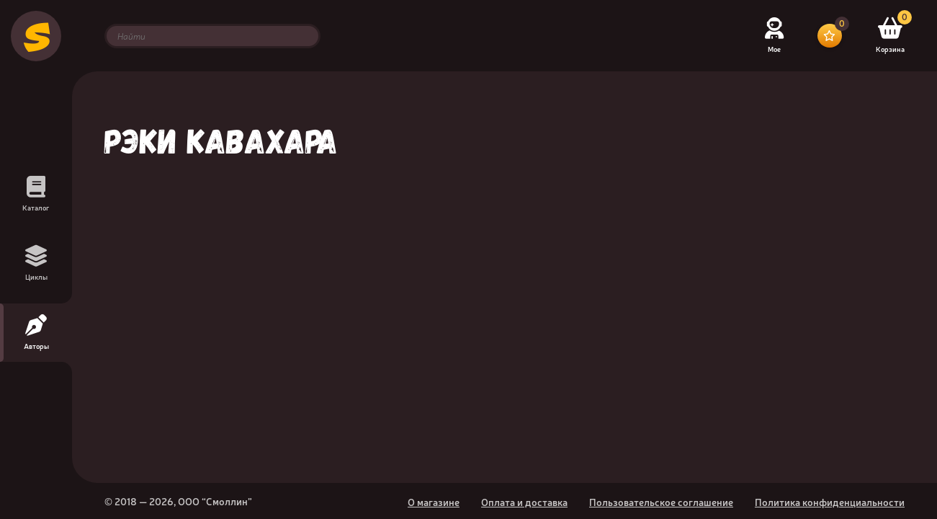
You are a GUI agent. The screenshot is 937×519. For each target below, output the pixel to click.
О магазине (433, 501)
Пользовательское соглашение (661, 501)
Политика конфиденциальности (830, 501)
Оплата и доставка (524, 501)
